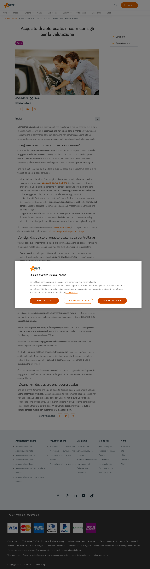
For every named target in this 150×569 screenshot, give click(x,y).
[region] (78, 284)
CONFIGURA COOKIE (78, 300)
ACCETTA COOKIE (112, 300)
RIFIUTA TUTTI (44, 300)
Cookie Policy (71, 292)
